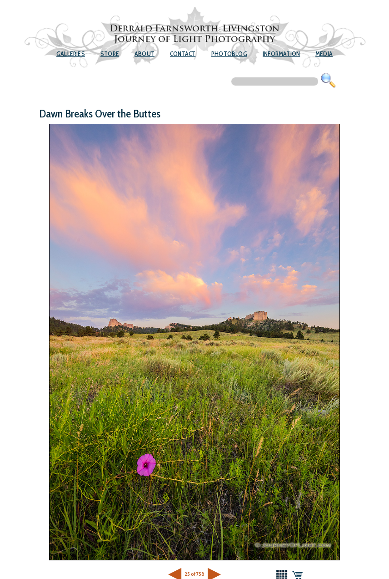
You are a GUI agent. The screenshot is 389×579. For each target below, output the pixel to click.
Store (109, 54)
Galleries (70, 54)
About (145, 54)
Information (281, 54)
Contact (182, 54)
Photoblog (229, 54)
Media (324, 54)
